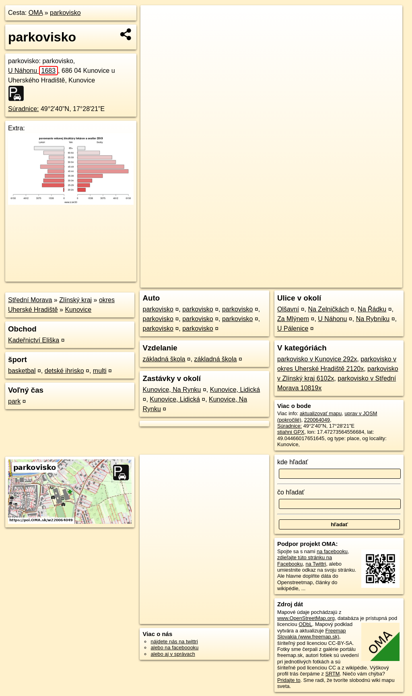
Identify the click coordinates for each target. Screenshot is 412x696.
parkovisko (65, 12)
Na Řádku (372, 309)
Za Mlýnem (293, 318)
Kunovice (78, 309)
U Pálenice (292, 328)
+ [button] (154, 19)
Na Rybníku (373, 318)
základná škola (163, 359)
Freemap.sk (307, 281)
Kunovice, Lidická (235, 389)
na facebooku (332, 551)
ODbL (305, 624)
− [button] (154, 31)
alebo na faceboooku (174, 648)
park (14, 401)
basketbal (22, 370)
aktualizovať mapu (321, 413)
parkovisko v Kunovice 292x (317, 359)
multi (100, 370)
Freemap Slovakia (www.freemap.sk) (311, 634)
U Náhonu (33, 70)
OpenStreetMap (265, 281)
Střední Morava (30, 300)
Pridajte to (289, 680)
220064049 (317, 420)
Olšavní (288, 309)
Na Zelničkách (328, 309)
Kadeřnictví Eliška (33, 340)
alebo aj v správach (172, 654)
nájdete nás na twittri (174, 641)
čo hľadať (291, 492)
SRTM (332, 674)
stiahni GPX (291, 432)
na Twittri (315, 564)
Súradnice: (23, 108)
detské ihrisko (64, 370)
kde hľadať (292, 462)
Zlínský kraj (75, 300)
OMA (36, 12)
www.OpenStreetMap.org (306, 618)
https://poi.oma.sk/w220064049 (367, 281)
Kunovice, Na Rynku (171, 389)
